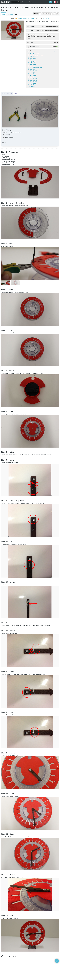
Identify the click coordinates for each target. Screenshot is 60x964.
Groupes (31, 2)
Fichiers (16, 93)
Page (3, 14)
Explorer (24, 2)
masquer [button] (54, 51)
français (54, 2)
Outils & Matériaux (7, 93)
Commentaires (11, 14)
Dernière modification (28, 18)
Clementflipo (45, 18)
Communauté (39, 2)
